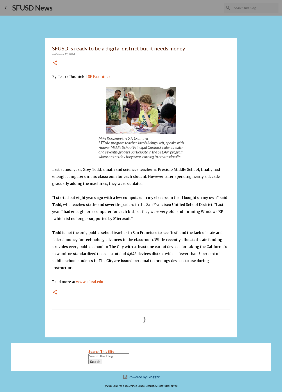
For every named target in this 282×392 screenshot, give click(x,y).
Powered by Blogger (141, 377)
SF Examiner (99, 76)
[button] (54, 63)
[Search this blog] (255, 8)
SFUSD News (32, 8)
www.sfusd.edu (89, 282)
